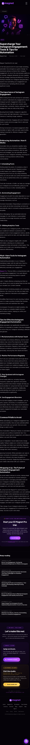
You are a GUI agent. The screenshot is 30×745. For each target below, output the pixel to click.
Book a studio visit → (11, 684)
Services (11, 706)
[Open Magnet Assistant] (26, 741)
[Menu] (26, 3)
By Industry (16, 704)
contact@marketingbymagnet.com (15, 692)
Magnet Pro (3, 271)
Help (25, 706)
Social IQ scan (11, 541)
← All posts (4, 11)
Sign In (15, 708)
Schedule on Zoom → (11, 660)
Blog (16, 706)
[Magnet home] (8, 3)
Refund (15, 711)
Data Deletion (21, 711)
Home (4, 704)
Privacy (11, 711)
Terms (7, 711)
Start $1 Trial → (15, 538)
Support (21, 706)
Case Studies (24, 704)
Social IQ (6, 706)
